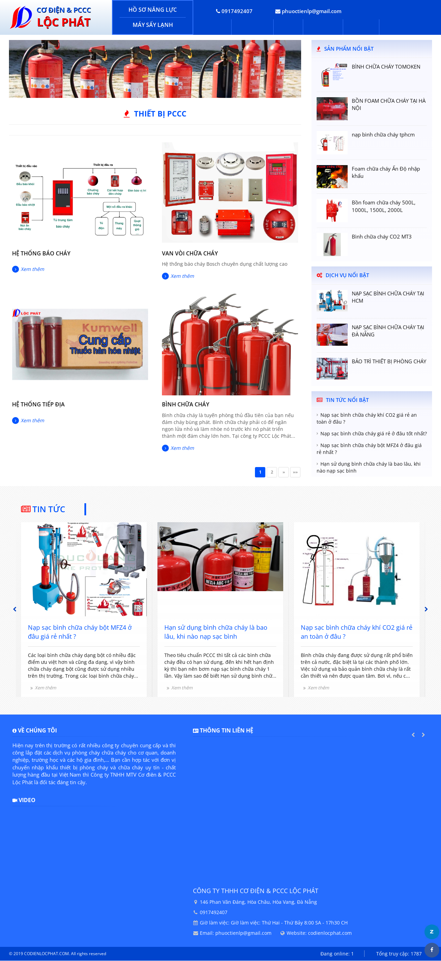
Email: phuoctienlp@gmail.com (235, 933)
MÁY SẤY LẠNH (153, 25)
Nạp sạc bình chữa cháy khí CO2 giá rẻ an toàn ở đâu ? (367, 418)
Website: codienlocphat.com (319, 933)
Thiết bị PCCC (160, 114)
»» (295, 472)
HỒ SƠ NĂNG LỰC (153, 9)
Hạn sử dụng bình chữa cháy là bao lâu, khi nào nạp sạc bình (369, 467)
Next (426, 609)
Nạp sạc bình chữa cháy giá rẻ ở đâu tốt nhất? (373, 434)
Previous (14, 609)
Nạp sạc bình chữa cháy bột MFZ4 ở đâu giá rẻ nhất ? (369, 449)
